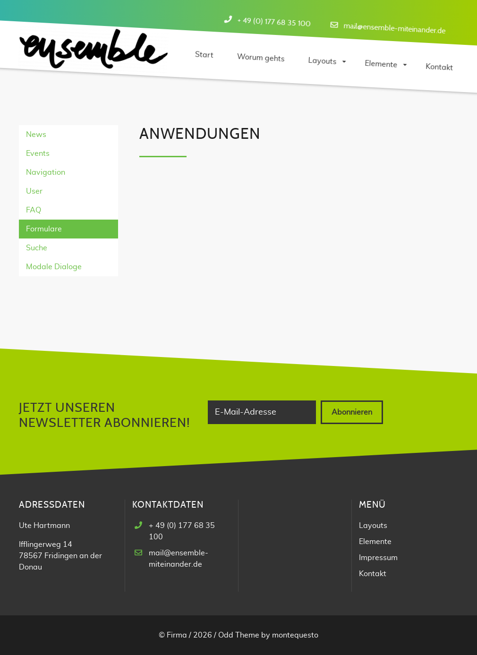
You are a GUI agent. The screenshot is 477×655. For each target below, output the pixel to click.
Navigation (45, 172)
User (34, 191)
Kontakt (372, 574)
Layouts (373, 525)
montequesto (295, 635)
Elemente (375, 541)
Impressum (378, 557)
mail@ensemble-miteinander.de (394, 28)
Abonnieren (352, 412)
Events (38, 153)
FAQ (33, 210)
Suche (36, 248)
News (36, 134)
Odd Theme (238, 635)
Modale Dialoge (54, 267)
